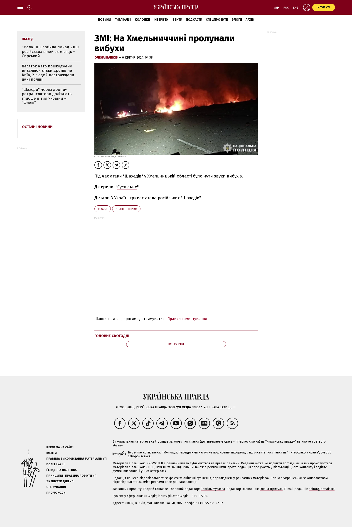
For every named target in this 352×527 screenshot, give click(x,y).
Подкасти (194, 20)
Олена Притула (271, 489)
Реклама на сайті (60, 447)
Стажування (56, 487)
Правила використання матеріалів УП (76, 458)
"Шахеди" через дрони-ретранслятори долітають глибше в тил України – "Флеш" (46, 96)
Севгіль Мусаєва (213, 489)
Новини (104, 20)
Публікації (122, 20)
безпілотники (126, 209)
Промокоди (56, 492)
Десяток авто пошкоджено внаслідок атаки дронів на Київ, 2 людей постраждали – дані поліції (50, 73)
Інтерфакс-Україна (303, 452)
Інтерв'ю (161, 20)
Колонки (142, 20)
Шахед (102, 209)
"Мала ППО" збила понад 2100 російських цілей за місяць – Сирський (50, 51)
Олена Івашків (106, 57)
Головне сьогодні (111, 336)
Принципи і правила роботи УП (71, 475)
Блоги (237, 20)
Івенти (177, 20)
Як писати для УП (60, 481)
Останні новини (37, 127)
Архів (250, 20)
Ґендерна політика (61, 470)
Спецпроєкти (217, 20)
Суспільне (127, 187)
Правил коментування (187, 319)
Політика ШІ (55, 464)
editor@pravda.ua (322, 489)
